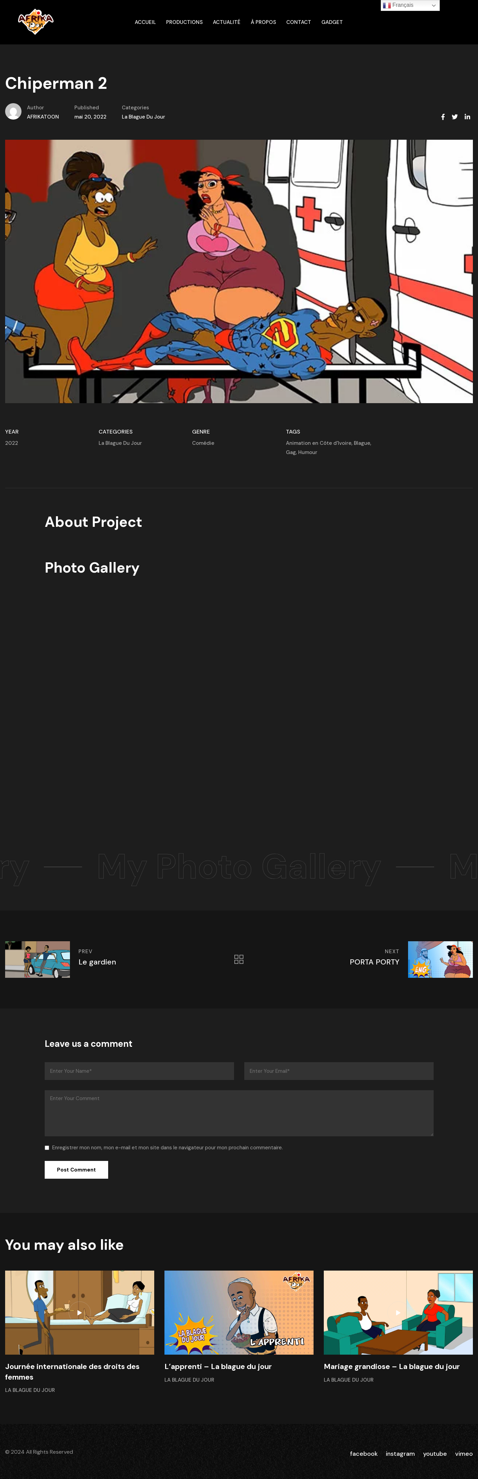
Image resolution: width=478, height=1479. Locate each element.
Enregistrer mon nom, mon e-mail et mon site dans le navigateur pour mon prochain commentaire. (167, 1147)
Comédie (203, 443)
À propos (263, 22)
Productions (184, 22)
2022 (11, 443)
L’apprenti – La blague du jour (218, 1366)
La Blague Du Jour (143, 116)
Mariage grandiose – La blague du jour (392, 1366)
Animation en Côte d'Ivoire (318, 443)
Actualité (227, 22)
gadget (332, 22)
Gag (291, 452)
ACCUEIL (145, 22)
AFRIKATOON (43, 116)
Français (398, 5)
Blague (362, 443)
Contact (298, 22)
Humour (307, 452)
